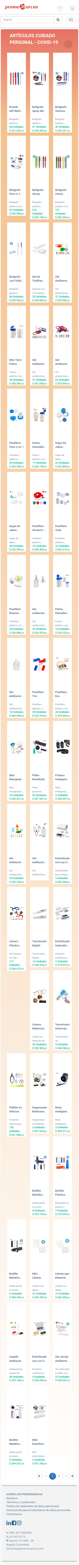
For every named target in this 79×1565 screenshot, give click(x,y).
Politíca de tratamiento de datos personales (32, 1506)
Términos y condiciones (20, 1502)
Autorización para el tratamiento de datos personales (38, 1510)
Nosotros (11, 1498)
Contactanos (14, 1514)
